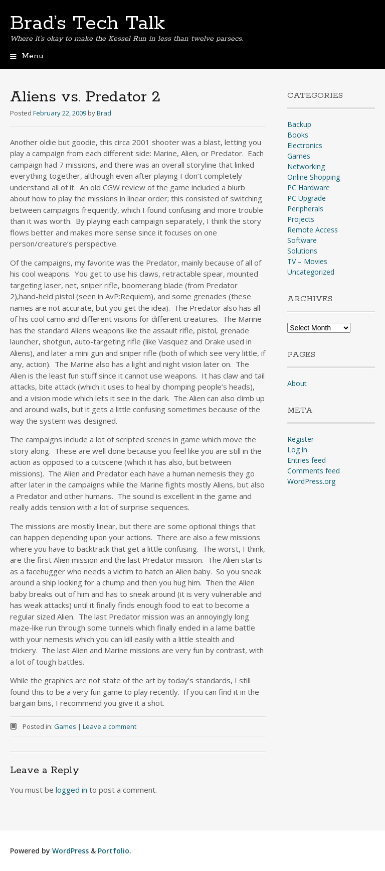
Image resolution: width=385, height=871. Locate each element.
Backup (299, 124)
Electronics (304, 145)
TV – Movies (307, 261)
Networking (306, 166)
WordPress (70, 850)
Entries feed (306, 460)
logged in (71, 790)
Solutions (302, 251)
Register (300, 439)
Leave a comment (109, 726)
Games (65, 726)
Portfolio (113, 850)
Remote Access (312, 229)
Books (297, 135)
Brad (104, 112)
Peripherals (305, 208)
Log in (297, 449)
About (297, 383)
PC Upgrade (306, 198)
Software (302, 240)
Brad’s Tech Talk (87, 23)
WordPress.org (311, 481)
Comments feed (313, 470)
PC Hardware (308, 187)
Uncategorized (310, 272)
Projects (300, 219)
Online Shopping (313, 177)
